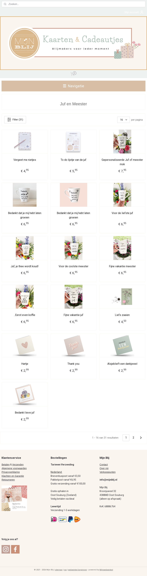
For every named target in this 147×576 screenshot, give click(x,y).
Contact (104, 464)
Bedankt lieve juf (24, 412)
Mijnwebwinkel (106, 570)
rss (65, 570)
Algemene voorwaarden (14, 468)
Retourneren (8, 479)
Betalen (6, 464)
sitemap (58, 570)
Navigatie (73, 86)
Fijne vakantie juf (73, 315)
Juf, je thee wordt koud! (25, 266)
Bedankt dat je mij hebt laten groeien (24, 215)
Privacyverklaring (11, 472)
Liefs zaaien (122, 315)
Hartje (24, 363)
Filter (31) (15, 120)
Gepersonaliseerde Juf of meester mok (122, 162)
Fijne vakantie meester (122, 266)
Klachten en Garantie (13, 476)
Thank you (73, 363)
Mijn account (134, 12)
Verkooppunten (108, 472)
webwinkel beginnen (77, 570)
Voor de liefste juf (122, 213)
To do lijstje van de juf (73, 159)
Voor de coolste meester (73, 266)
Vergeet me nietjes (24, 159)
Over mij (104, 468)
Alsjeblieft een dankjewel (122, 363)
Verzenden (18, 464)
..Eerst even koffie (24, 315)
